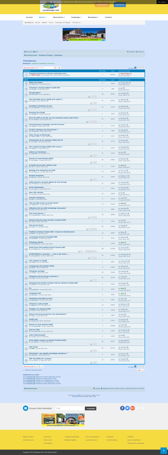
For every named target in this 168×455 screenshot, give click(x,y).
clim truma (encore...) (37, 213)
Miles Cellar (93, 396)
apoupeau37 (35, 300)
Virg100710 (34, 204)
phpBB (78, 395)
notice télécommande (37, 335)
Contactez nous (28, 440)
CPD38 (33, 272)
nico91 (36, 360)
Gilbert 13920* (35, 136)
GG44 (35, 142)
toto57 (122, 299)
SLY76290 (34, 94)
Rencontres (58, 17)
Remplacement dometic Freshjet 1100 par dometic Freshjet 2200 (53, 283)
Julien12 (123, 266)
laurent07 (34, 284)
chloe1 (123, 325)
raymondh (124, 93)
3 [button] (140, 68)
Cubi (35, 194)
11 (95, 251)
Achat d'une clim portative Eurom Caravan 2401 (47, 247)
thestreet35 (37, 326)
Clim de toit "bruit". (36, 225)
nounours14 (124, 261)
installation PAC (35, 293)
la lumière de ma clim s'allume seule (43, 165)
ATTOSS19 (34, 184)
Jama (33, 316)
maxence (123, 125)
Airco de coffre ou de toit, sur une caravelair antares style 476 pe (53, 118)
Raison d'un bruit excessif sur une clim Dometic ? (48, 314)
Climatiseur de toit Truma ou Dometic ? (44, 276)
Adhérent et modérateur (39, 63)
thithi (122, 165)
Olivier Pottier (35, 75)
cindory (33, 101)
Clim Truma (33, 347)
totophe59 (124, 147)
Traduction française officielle (80, 396)
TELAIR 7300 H (34, 93)
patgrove (123, 320)
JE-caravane (35, 131)
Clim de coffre (34, 330)
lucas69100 (34, 289)
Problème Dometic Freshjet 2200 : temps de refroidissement (52, 232)
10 (92, 251)
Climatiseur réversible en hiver (40, 298)
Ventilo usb (33, 319)
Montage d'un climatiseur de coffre (42, 170)
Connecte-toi (102, 4)
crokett (123, 277)
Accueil (29, 17)
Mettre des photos (36, 82)
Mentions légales (70, 440)
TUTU (33, 310)
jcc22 (122, 152)
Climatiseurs (29, 60)
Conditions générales (72, 437)
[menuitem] (35, 51)
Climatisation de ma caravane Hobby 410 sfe (46, 140)
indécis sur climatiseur (37, 152)
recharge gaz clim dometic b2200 (41, 266)
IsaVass (123, 309)
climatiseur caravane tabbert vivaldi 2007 (44, 88)
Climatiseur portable (36, 271)
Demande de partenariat (135, 443)
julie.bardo (34, 295)
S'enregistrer (48, 443)
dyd (32, 199)
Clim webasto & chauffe (38, 261)
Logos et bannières (134, 440)
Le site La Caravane (64, 75)
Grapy (33, 278)
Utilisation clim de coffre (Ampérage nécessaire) (47, 208)
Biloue (33, 233)
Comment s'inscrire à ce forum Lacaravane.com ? (48, 73)
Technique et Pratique (62, 22)
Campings (75, 17)
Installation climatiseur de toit (40, 106)
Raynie (36, 160)
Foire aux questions (92, 437)
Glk (122, 193)
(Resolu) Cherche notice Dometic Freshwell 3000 (47, 220)
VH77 (33, 167)
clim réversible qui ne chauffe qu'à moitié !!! (45, 99)
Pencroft (123, 140)
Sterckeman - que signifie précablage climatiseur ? (48, 353)
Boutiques (92, 17)
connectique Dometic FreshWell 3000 (43, 237)
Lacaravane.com (91, 440)
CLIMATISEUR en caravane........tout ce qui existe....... (49, 254)
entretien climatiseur (37, 198)
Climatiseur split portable (38, 304)
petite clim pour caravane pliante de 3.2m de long (47, 182)
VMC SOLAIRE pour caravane (40, 358)
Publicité (130, 437)
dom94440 (34, 238)
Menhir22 (123, 100)
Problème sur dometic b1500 (40, 309)
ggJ (122, 88)
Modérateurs (51, 63)
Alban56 (123, 130)
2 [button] (137, 68)
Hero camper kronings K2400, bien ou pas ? (45, 147)
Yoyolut (33, 262)
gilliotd (33, 267)
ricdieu (36, 189)
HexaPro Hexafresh (36, 175)
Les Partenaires (111, 440)
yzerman (36, 342)
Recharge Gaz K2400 (37, 112)
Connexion (47, 437)
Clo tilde (33, 89)
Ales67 (123, 198)
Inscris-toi (120, 4)
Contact (108, 17)
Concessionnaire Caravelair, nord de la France (46, 124)
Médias (42, 17)
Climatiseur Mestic (36, 242)
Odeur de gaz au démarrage (39, 135)
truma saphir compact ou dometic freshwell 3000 (47, 340)
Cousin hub (34, 321)
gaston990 (37, 215)
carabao (36, 119)
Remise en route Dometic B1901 (41, 158)
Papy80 (123, 225)
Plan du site (48, 440)
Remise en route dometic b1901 (41, 324)
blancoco (34, 177)
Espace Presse (28, 437)
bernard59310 (35, 244)
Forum (51, 22)
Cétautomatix (125, 83)
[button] (143, 68)
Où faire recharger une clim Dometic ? (43, 130)
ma (30, 288)
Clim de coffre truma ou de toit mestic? (44, 203)
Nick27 (33, 227)
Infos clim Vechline (36, 192)
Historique (109, 437)
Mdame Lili (34, 84)
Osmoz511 (34, 114)
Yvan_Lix (36, 172)
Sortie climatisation (36, 187)
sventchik (123, 271)
